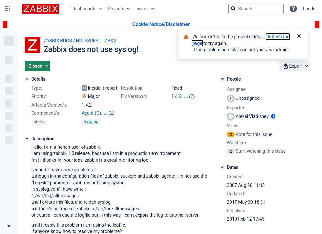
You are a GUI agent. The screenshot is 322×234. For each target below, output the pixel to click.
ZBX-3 (111, 40)
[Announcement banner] (161, 24)
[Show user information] (273, 116)
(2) (192, 96)
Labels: (38, 121)
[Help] (293, 9)
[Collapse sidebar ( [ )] (9, 226)
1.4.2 (176, 96)
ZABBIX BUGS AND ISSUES (71, 40)
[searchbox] (256, 9)
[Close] (299, 36)
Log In (309, 8)
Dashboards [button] (84, 8)
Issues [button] (142, 8)
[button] (7, 8)
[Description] (27, 138)
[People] (222, 79)
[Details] (27, 79)
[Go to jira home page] (40, 8)
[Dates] (222, 167)
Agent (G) (91, 113)
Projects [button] (116, 8)
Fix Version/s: (135, 96)
